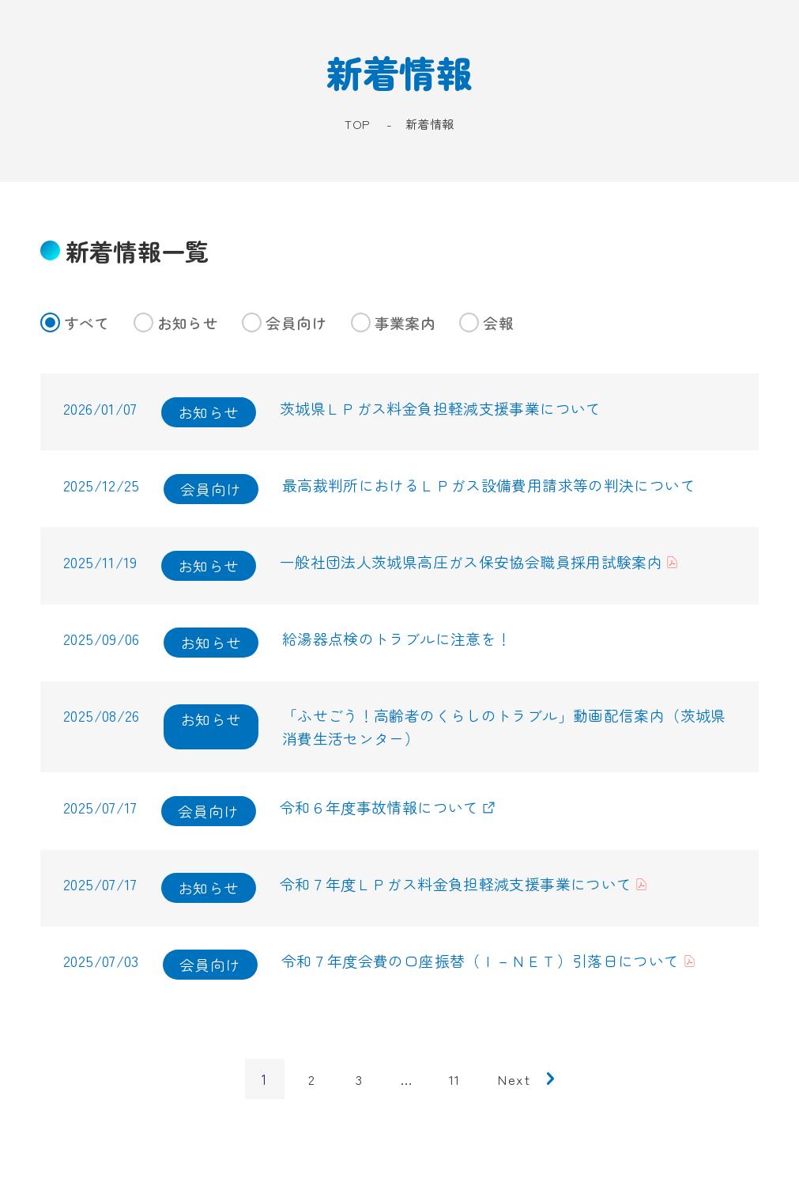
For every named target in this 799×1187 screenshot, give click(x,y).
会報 (486, 322)
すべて (75, 322)
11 (453, 1088)
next (514, 1088)
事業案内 (393, 322)
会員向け (284, 322)
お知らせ (176, 322)
